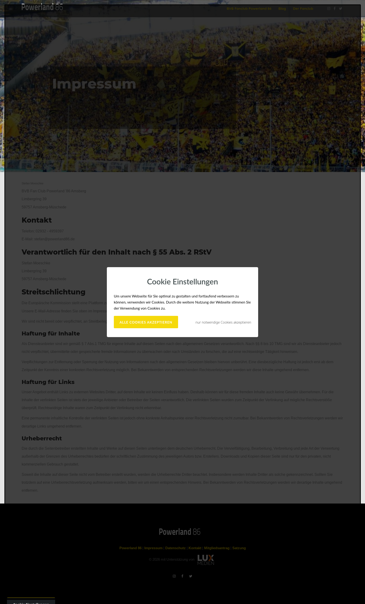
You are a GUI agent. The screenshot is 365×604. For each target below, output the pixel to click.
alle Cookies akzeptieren (146, 322)
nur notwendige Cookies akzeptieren (223, 322)
